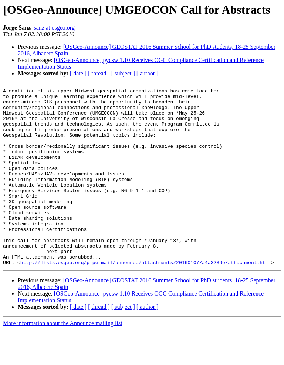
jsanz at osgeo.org (53, 27)
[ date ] (78, 73)
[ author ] (147, 73)
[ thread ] (99, 73)
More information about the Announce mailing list (62, 358)
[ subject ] (123, 73)
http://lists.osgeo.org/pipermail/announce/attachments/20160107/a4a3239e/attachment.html (145, 297)
